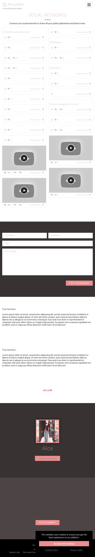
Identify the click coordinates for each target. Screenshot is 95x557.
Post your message (79, 283)
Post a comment (47, 522)
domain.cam (15, 552)
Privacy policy (76, 550)
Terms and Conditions (32, 552)
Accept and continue (64, 544)
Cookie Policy (51, 550)
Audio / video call (47, 458)
